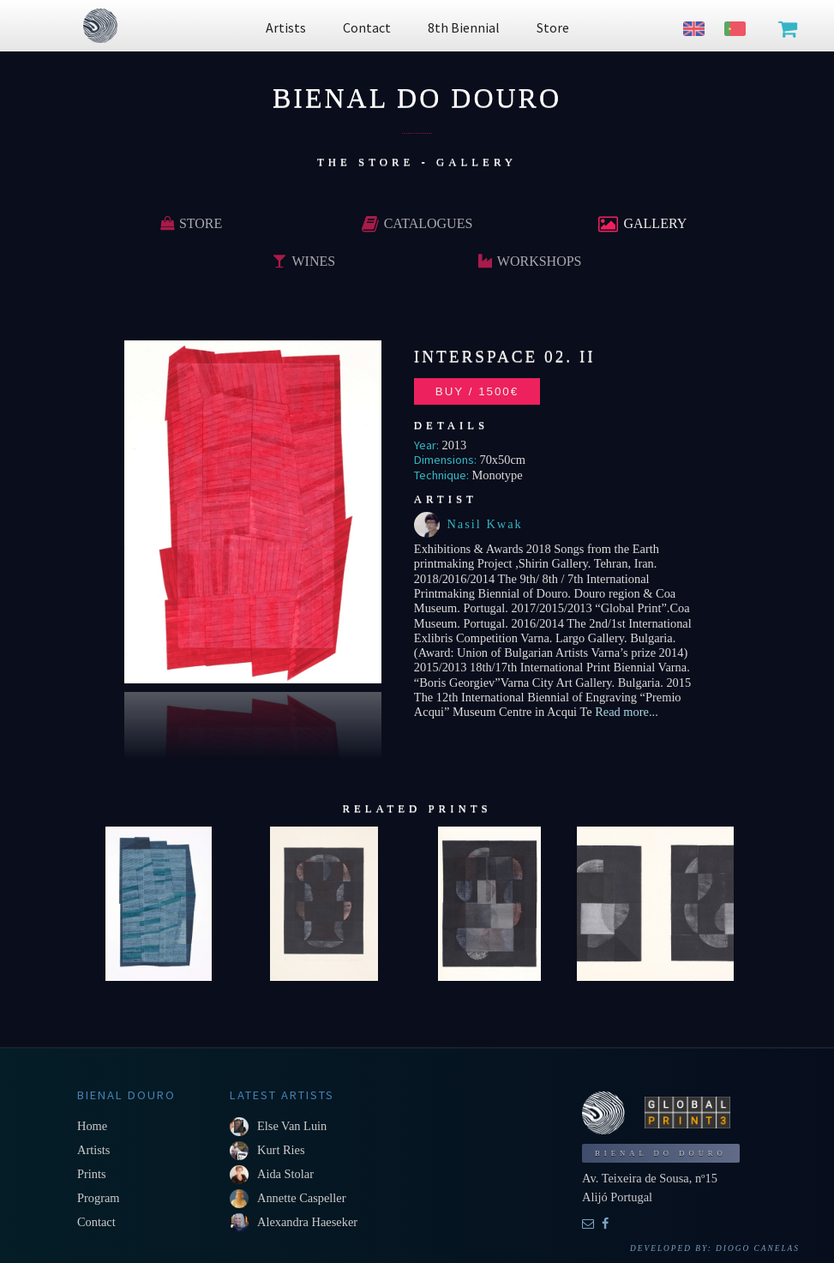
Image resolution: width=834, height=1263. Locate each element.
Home (92, 1126)
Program (98, 1198)
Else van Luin (292, 1126)
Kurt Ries (281, 1150)
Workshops (530, 261)
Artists (93, 1150)
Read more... (625, 712)
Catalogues (417, 223)
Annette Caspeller (301, 1198)
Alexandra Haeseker (307, 1222)
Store (191, 223)
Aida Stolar (285, 1174)
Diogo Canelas (758, 1248)
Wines (304, 261)
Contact (96, 1222)
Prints (91, 1174)
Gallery (642, 223)
